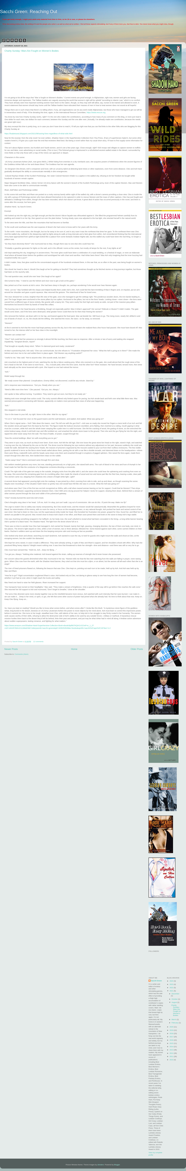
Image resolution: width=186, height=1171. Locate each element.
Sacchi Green (156, 981)
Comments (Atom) (21, 654)
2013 (172, 1050)
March (174, 1019)
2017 (172, 1037)
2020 (172, 1027)
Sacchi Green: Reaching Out (28, 11)
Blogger (117, 1165)
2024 (172, 981)
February (175, 1023)
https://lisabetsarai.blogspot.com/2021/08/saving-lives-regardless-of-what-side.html (38, 134)
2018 (172, 1033)
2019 (172, 1030)
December (175, 994)
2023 (172, 984)
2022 (172, 988)
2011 (172, 1056)
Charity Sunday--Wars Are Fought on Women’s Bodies (31, 51)
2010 (172, 1060)
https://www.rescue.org (96, 112)
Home (74, 649)
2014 (172, 1047)
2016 (172, 1040)
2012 (172, 1053)
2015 (172, 1043)
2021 (172, 991)
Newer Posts (11, 649)
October (175, 999)
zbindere (100, 1165)
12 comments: (38, 641)
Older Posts (137, 649)
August (174, 1002)
